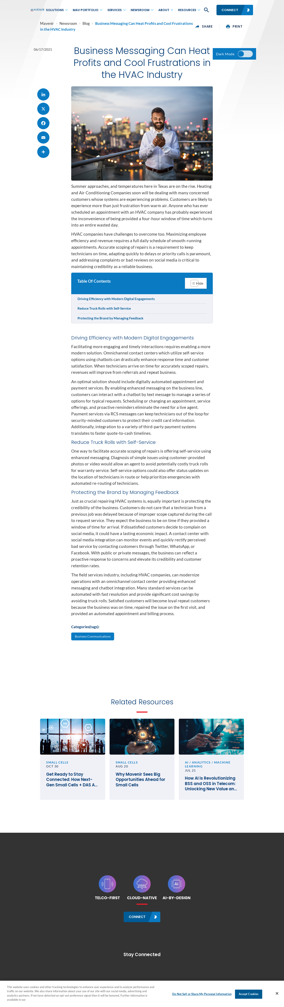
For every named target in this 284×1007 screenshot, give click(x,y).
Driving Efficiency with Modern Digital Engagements (116, 316)
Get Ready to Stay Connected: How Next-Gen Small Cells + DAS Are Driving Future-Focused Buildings (66, 804)
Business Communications (93, 656)
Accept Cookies (249, 994)
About (163, 10)
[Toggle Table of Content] (195, 300)
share (214, 26)
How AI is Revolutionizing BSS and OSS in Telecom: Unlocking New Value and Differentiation (217, 808)
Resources (187, 10)
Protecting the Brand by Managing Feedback (111, 336)
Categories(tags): (85, 646)
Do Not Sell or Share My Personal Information (202, 994)
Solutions (55, 10)
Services (114, 10)
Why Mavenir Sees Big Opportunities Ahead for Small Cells (137, 804)
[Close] (277, 993)
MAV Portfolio (85, 10)
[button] (206, 10)
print (244, 26)
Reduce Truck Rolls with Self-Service (104, 326)
